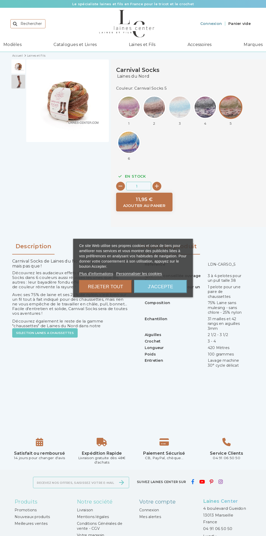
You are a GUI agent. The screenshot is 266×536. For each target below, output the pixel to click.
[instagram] (220, 482)
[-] (120, 186)
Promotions (26, 510)
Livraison (85, 510)
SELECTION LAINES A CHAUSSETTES (45, 333)
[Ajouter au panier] (144, 202)
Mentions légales (93, 516)
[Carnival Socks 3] (179, 110)
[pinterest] (211, 482)
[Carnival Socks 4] (205, 110)
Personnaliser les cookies (139, 273)
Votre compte (157, 502)
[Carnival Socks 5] (230, 110)
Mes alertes (150, 516)
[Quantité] (138, 186)
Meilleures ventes (31, 523)
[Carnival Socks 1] (129, 110)
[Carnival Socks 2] (154, 110)
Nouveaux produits (32, 516)
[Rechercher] (27, 23)
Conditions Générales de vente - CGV (99, 526)
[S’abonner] (121, 482)
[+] (156, 186)
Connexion (149, 510)
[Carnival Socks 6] (129, 145)
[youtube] (202, 482)
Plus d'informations (96, 273)
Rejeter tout (105, 286)
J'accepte (160, 286)
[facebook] (193, 482)
